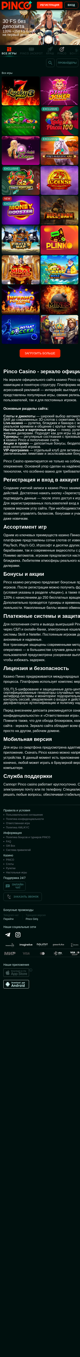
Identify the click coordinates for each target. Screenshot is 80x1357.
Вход (71, 5)
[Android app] (16, 984)
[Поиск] (50, 63)
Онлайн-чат (14, 886)
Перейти (8, 919)
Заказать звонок (23, 896)
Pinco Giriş (32, 919)
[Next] (77, 50)
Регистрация (49, 5)
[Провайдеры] (67, 63)
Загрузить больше (40, 353)
